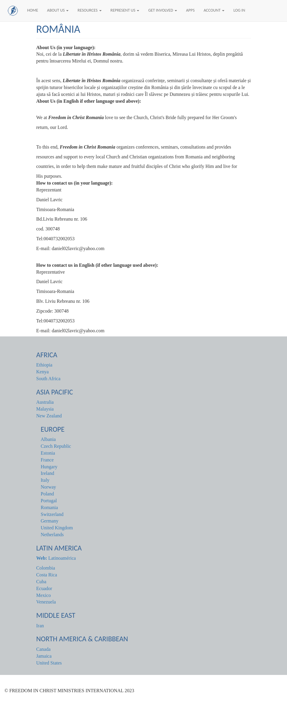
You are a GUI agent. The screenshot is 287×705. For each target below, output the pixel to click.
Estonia (48, 453)
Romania (49, 507)
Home (32, 10)
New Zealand (49, 415)
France (47, 459)
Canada (43, 649)
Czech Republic (56, 446)
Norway (48, 486)
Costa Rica (46, 574)
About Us (58, 10)
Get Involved (162, 10)
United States (49, 662)
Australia (45, 402)
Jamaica (44, 656)
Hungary (49, 466)
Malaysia (45, 408)
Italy (45, 480)
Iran (40, 625)
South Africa (48, 378)
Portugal (49, 500)
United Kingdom (57, 527)
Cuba (41, 581)
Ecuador (44, 588)
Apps (190, 10)
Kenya (42, 371)
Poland (47, 493)
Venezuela (46, 601)
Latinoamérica (56, 558)
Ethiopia (44, 364)
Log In (239, 10)
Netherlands (52, 534)
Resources (89, 10)
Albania (48, 439)
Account (214, 10)
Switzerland (52, 514)
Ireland (47, 473)
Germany (50, 520)
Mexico (43, 595)
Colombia (45, 567)
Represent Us (125, 10)
